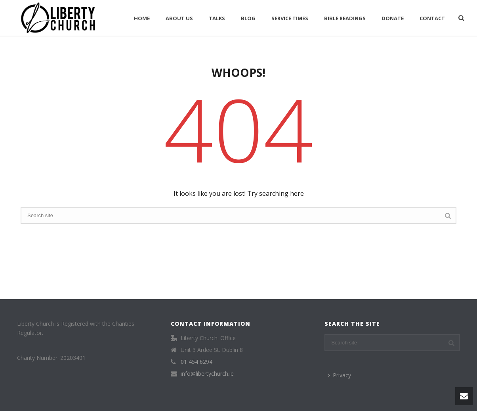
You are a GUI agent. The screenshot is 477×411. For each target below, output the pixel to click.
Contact (432, 18)
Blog (248, 18)
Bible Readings (345, 18)
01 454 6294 (196, 361)
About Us (179, 18)
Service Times (289, 18)
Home (142, 18)
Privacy (339, 375)
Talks (217, 18)
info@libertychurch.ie (207, 373)
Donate (393, 18)
